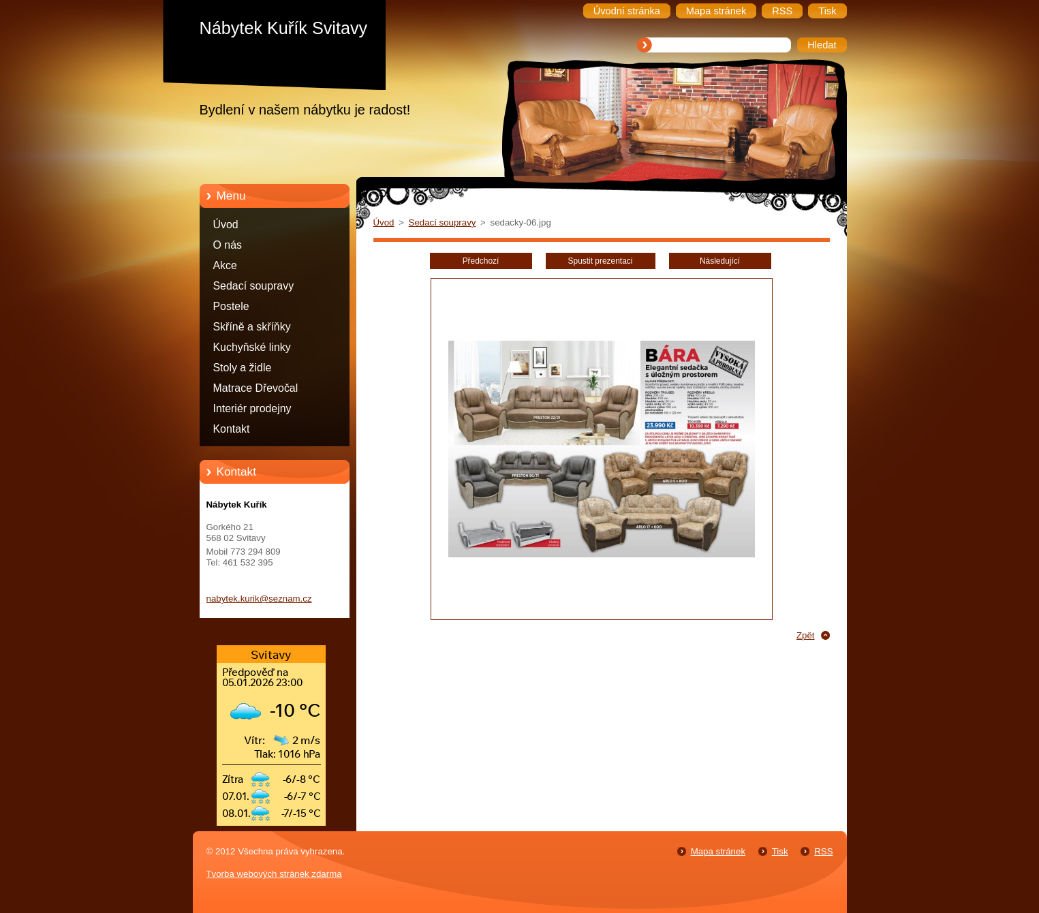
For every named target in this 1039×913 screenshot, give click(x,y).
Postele (231, 306)
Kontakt (231, 429)
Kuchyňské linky (252, 347)
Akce (225, 265)
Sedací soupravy (253, 286)
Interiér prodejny (252, 408)
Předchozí (481, 261)
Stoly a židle (242, 367)
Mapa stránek (718, 851)
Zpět (805, 635)
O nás (227, 245)
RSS (823, 851)
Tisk (780, 851)
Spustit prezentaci (600, 261)
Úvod (225, 224)
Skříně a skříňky (252, 326)
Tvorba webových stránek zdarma (274, 874)
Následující (720, 261)
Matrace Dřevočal (255, 388)
